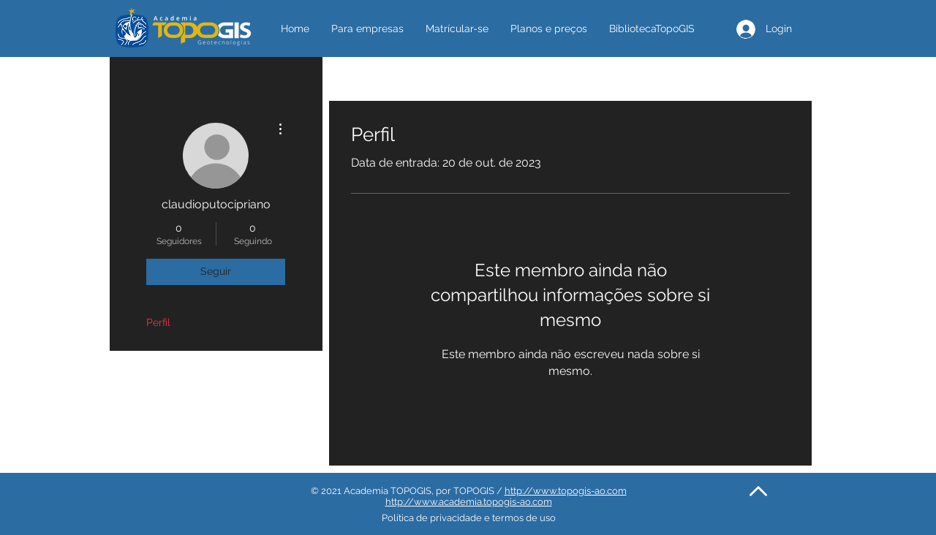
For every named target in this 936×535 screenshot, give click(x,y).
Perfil (158, 322)
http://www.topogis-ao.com (566, 490)
